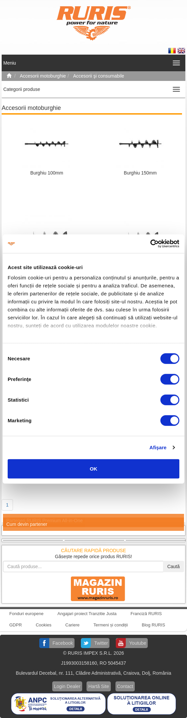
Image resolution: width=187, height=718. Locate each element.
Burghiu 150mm (140, 173)
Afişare (158, 447)
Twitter (101, 643)
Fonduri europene (26, 613)
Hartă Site (98, 686)
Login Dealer (67, 686)
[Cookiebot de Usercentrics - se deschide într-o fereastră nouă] (150, 243)
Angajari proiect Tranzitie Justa (87, 613)
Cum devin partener (26, 524)
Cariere (72, 624)
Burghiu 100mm (46, 173)
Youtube (137, 643)
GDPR (15, 624)
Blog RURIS (153, 624)
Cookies (43, 624)
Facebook (63, 643)
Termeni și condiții (111, 624)
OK (93, 468)
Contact (125, 686)
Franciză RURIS (146, 613)
